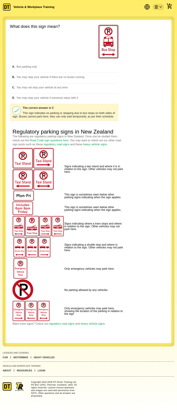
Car (5, 357)
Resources (24, 370)
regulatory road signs (56, 144)
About (7, 370)
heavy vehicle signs (95, 144)
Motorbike (20, 357)
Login (41, 370)
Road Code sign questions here (49, 140)
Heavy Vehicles (44, 357)
